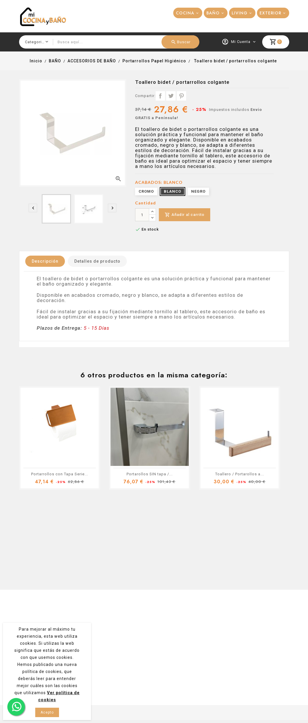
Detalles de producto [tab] (97, 261)
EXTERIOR (270, 13)
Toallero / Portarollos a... (239, 474)
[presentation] (32, 208)
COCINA (185, 13)
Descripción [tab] (45, 261)
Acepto (47, 712)
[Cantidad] (142, 214)
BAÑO (213, 13)
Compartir (160, 96)
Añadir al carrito (184, 215)
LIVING (240, 13)
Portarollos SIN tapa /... (150, 474)
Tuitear (171, 96)
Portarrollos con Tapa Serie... (59, 474)
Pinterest (181, 96)
